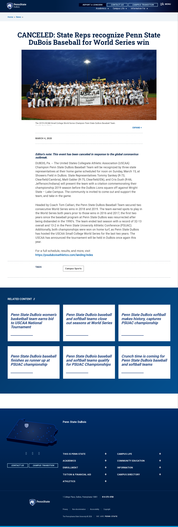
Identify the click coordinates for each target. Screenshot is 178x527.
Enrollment (70, 467)
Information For (137, 10)
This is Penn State (74, 454)
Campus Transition (142, 5)
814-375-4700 (107, 497)
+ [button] (106, 454)
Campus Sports (73, 268)
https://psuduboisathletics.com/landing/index (64, 255)
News (18, 17)
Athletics (69, 481)
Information (125, 467)
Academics (100, 10)
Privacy (65, 509)
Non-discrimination (79, 509)
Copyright (107, 509)
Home (10, 17)
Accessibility (94, 509)
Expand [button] (136, 127)
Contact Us (116, 5)
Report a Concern (91, 5)
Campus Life (118, 10)
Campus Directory (128, 474)
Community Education (131, 461)
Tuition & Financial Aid (77, 474)
